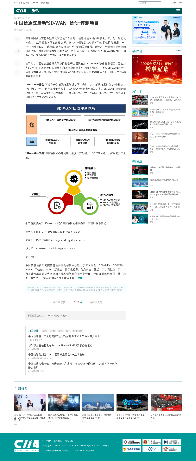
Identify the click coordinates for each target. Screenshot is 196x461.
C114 (16, 3)
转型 (59, 38)
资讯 (35, 10)
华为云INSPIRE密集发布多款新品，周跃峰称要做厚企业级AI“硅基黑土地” (29, 418)
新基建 (58, 269)
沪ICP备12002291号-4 (98, 445)
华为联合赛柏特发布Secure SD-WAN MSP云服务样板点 (60, 345)
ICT (76, 42)
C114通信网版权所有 (51, 450)
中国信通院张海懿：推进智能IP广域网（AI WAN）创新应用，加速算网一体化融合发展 (72, 365)
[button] (177, 50)
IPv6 (28, 269)
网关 (118, 93)
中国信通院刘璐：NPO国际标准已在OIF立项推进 (56, 354)
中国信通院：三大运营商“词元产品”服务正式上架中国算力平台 (64, 336)
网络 (91, 38)
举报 (180, 2)
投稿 (174, 2)
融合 (67, 63)
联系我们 (58, 440)
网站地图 (69, 440)
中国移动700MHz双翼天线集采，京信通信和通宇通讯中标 (132, 416)
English (35, 3)
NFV (107, 265)
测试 (46, 278)
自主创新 (77, 331)
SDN (101, 265)
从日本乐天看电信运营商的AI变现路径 (166, 416)
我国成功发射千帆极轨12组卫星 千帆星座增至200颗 (96, 416)
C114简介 (46, 440)
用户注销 (90, 450)
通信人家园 (25, 3)
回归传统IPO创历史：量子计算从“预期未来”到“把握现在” (63, 416)
